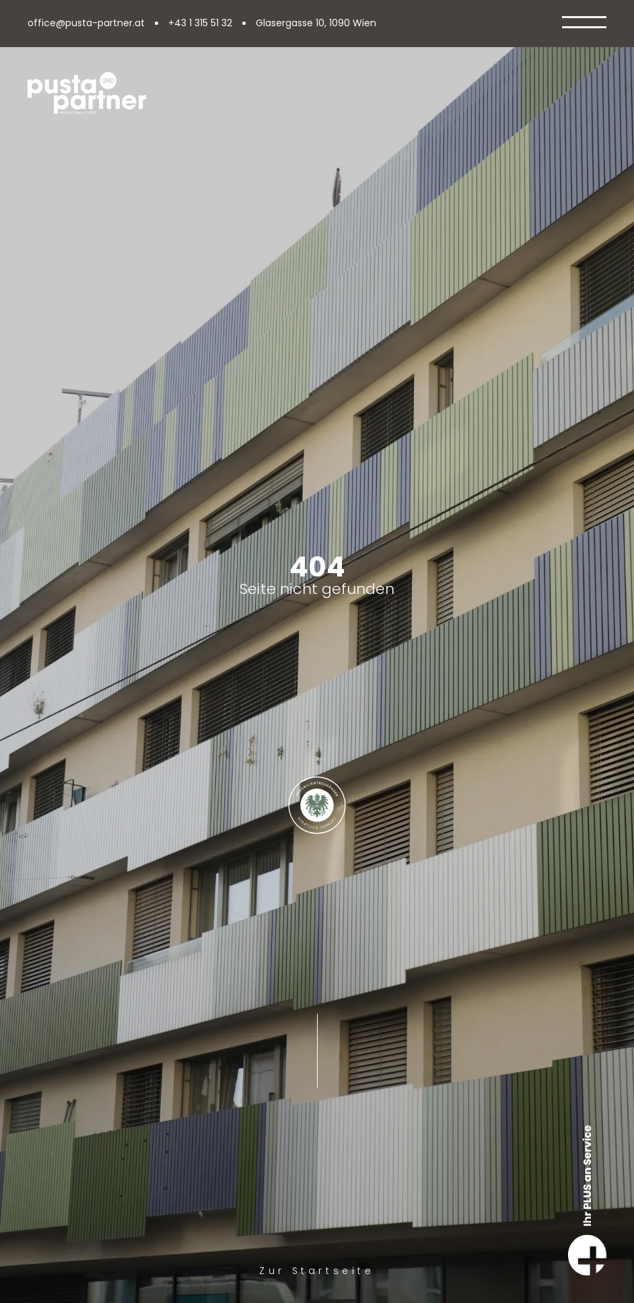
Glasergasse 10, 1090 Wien (316, 23)
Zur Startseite (316, 1270)
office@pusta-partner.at (86, 23)
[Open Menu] (584, 23)
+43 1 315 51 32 (200, 23)
